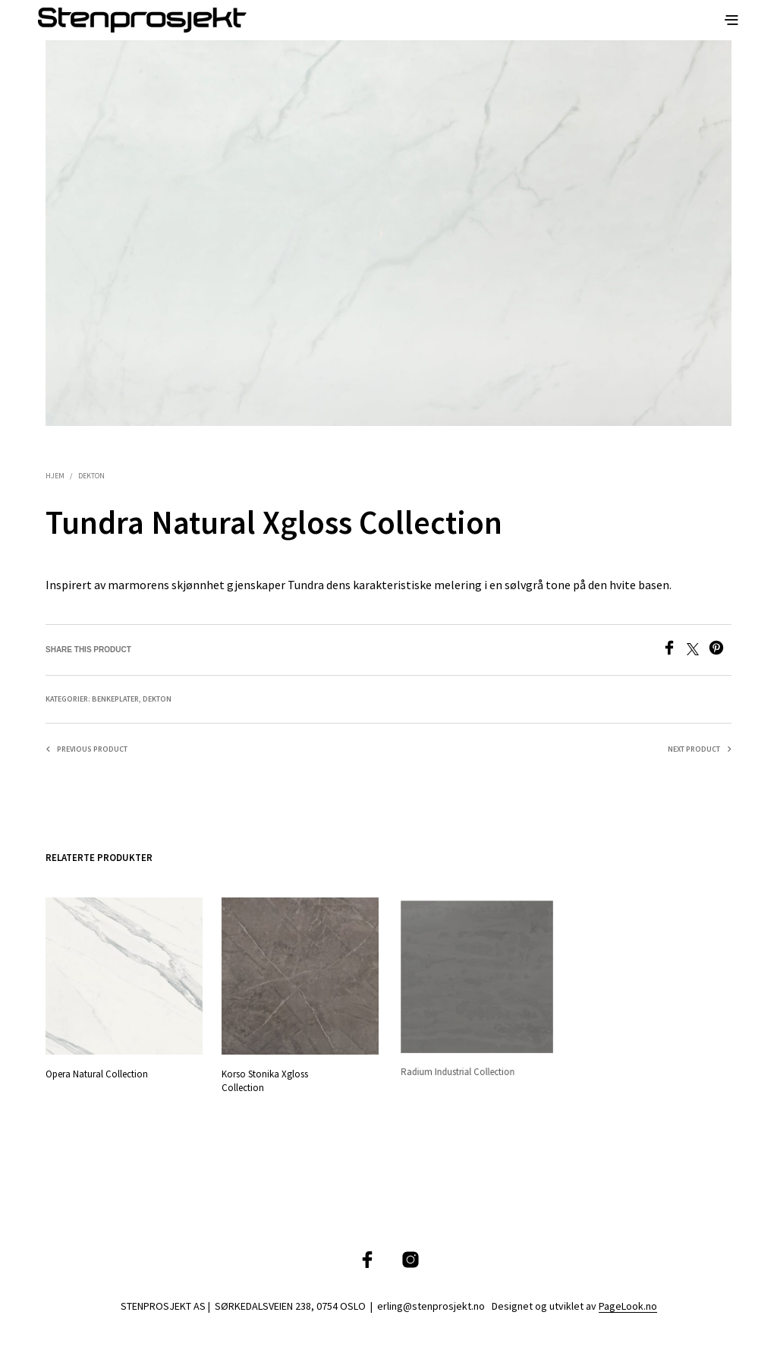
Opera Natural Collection (97, 1074)
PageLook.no (628, 1307)
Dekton (91, 476)
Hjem (55, 476)
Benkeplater (115, 699)
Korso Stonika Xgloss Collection (266, 1077)
